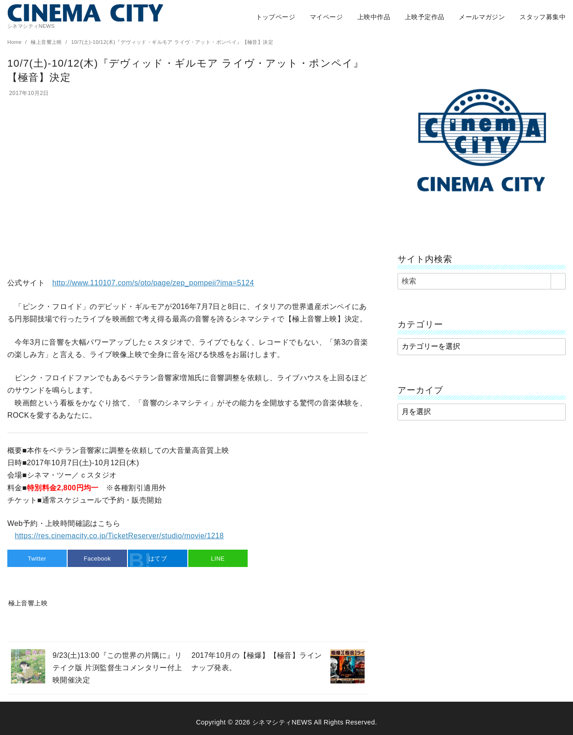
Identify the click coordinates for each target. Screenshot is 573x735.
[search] (558, 281)
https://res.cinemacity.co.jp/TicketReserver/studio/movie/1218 (119, 536)
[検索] (482, 281)
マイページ (326, 17)
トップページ (275, 17)
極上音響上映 (47, 42)
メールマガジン (482, 17)
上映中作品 (373, 17)
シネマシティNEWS (282, 722)
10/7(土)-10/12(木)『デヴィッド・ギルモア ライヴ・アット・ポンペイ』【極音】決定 (172, 42)
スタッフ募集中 (543, 17)
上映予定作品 (424, 17)
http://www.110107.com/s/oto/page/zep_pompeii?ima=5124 (153, 283)
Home (15, 42)
